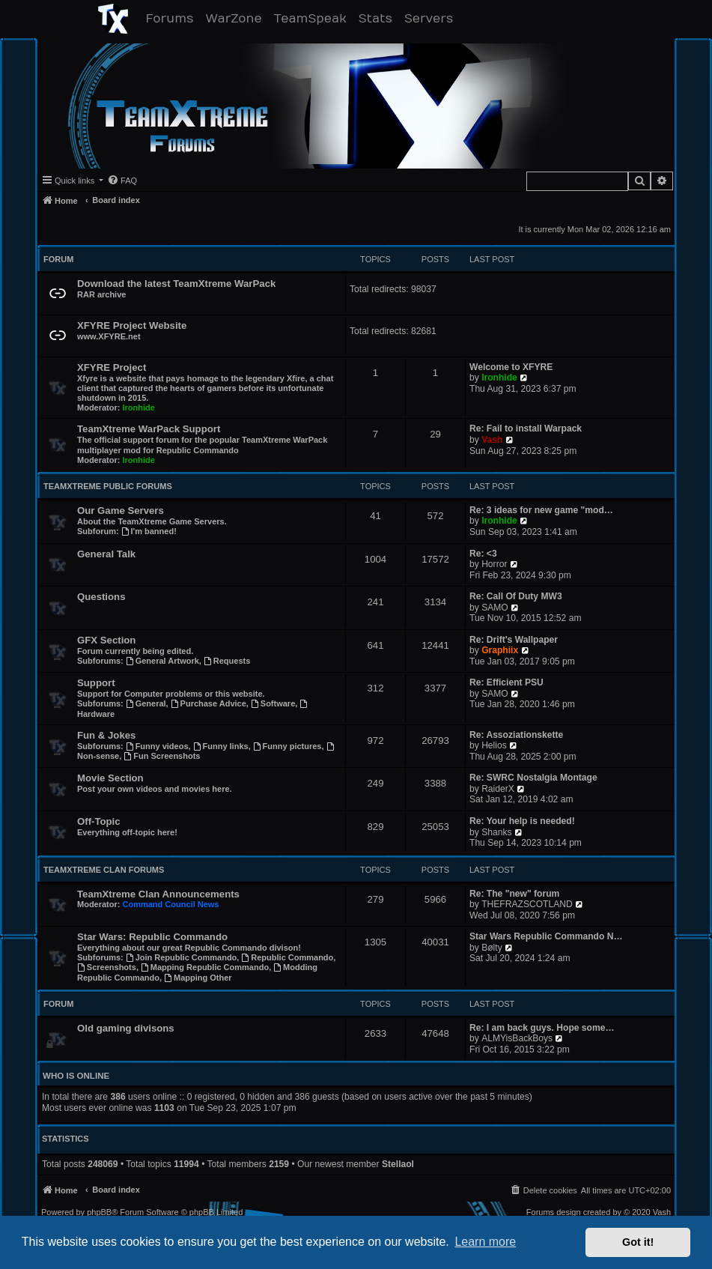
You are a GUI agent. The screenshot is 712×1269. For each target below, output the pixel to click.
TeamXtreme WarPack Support (148, 428)
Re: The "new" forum (514, 893)
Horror (494, 564)
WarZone (236, 18)
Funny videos (157, 746)
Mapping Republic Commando (205, 967)
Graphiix (499, 650)
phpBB (99, 1212)
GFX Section (106, 640)
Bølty (491, 947)
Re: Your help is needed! (522, 821)
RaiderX (497, 789)
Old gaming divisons (125, 1028)
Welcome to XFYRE (511, 367)
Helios (494, 745)
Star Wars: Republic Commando (152, 936)
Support (96, 682)
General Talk (106, 554)
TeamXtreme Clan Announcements (158, 894)
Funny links (221, 746)
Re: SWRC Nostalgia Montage (533, 777)
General (146, 703)
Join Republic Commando (181, 957)
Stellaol (398, 1164)
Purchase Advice (208, 703)
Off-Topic (99, 821)
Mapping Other (197, 977)
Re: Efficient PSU (506, 682)
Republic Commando (287, 957)
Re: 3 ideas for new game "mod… (541, 510)
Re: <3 (483, 553)
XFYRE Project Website (131, 325)
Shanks (496, 832)
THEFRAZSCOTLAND (527, 904)
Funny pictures (287, 746)
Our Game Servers (120, 510)
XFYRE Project (111, 367)
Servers (431, 18)
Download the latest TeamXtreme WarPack (176, 283)
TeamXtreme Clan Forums (103, 869)
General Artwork (162, 660)
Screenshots (106, 967)
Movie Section (110, 778)
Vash (491, 439)
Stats (378, 18)
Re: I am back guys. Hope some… (542, 1028)
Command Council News (171, 904)
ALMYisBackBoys (517, 1038)
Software (273, 703)
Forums (173, 18)
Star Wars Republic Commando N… (546, 936)
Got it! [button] (638, 1242)
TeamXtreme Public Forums (107, 486)
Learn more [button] (485, 1241)
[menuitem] (122, 180)
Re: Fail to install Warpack (525, 428)
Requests (227, 660)
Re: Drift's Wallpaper (513, 639)
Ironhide (139, 407)
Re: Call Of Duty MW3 (515, 596)
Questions (101, 596)
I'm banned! (149, 531)
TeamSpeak (313, 18)
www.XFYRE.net (109, 336)
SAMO (494, 607)
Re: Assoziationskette (516, 735)
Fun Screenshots (162, 755)
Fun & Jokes (106, 735)
